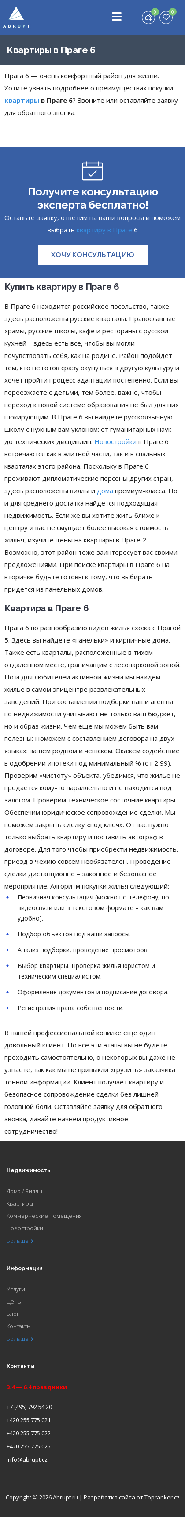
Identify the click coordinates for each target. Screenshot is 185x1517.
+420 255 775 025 (29, 1446)
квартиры (21, 100)
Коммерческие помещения (44, 1216)
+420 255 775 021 (29, 1420)
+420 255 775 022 (29, 1433)
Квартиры (20, 1203)
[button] (93, 255)
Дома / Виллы (24, 1191)
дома (105, 490)
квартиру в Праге (104, 229)
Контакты (19, 1326)
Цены (14, 1301)
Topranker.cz (162, 1497)
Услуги (16, 1289)
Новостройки (115, 441)
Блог (13, 1314)
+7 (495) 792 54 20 (29, 1407)
